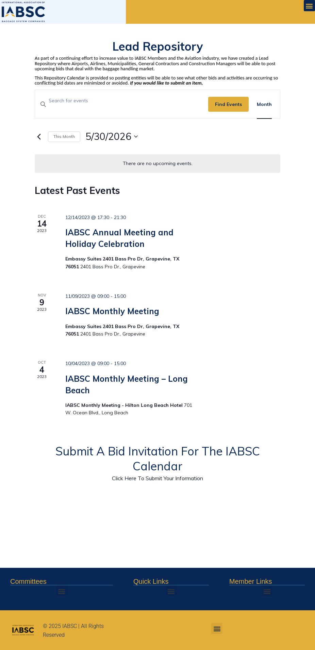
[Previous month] (39, 136)
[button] (309, 5)
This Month (64, 136)
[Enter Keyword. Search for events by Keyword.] (121, 100)
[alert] (157, 163)
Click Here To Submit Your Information (157, 478)
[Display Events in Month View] (264, 104)
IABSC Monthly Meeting (112, 311)
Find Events (228, 104)
